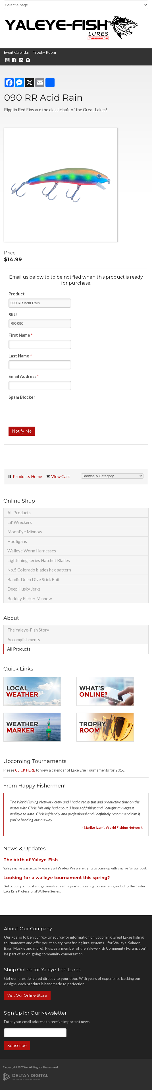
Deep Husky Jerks (24, 588)
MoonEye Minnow (24, 531)
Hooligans (17, 541)
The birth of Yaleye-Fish (30, 859)
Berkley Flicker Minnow (29, 598)
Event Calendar (16, 52)
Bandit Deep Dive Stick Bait (33, 579)
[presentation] (52, 413)
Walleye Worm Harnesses (31, 550)
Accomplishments (23, 639)
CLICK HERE (25, 770)
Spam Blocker (22, 397)
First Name (21, 335)
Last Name (20, 355)
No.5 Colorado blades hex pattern (39, 569)
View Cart (60, 476)
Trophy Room (44, 52)
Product (17, 293)
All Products (19, 512)
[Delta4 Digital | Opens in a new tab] (25, 1076)
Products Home (27, 476)
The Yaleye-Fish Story (28, 629)
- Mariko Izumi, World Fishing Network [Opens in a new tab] (112, 827)
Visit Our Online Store (27, 995)
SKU (13, 314)
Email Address (24, 376)
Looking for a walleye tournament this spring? (56, 877)
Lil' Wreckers (19, 522)
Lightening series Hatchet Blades (38, 560)
